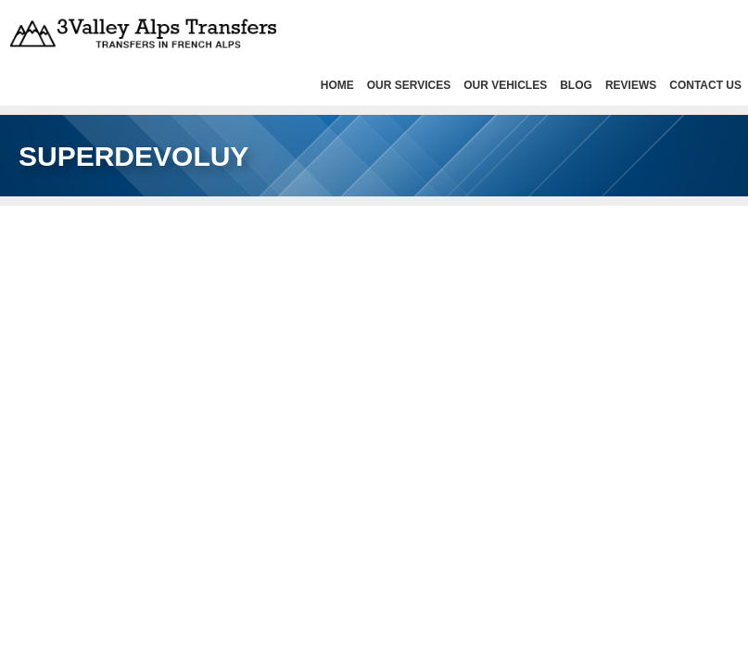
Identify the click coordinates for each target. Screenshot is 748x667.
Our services (408, 85)
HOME (337, 85)
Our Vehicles (505, 85)
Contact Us (705, 85)
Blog (576, 85)
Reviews (630, 85)
